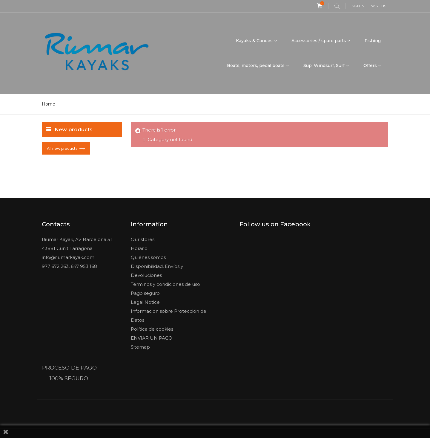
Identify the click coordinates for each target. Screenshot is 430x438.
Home (48, 104)
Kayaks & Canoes (254, 40)
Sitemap (140, 347)
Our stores (142, 239)
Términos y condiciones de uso (165, 284)
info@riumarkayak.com (68, 257)
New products (74, 129)
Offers (370, 65)
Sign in (358, 6)
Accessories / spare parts (318, 40)
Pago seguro (145, 293)
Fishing (373, 40)
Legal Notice (145, 302)
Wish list (379, 6)
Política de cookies (152, 329)
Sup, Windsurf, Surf (324, 65)
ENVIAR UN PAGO (151, 338)
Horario (139, 248)
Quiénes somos (148, 257)
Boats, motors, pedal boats (256, 65)
